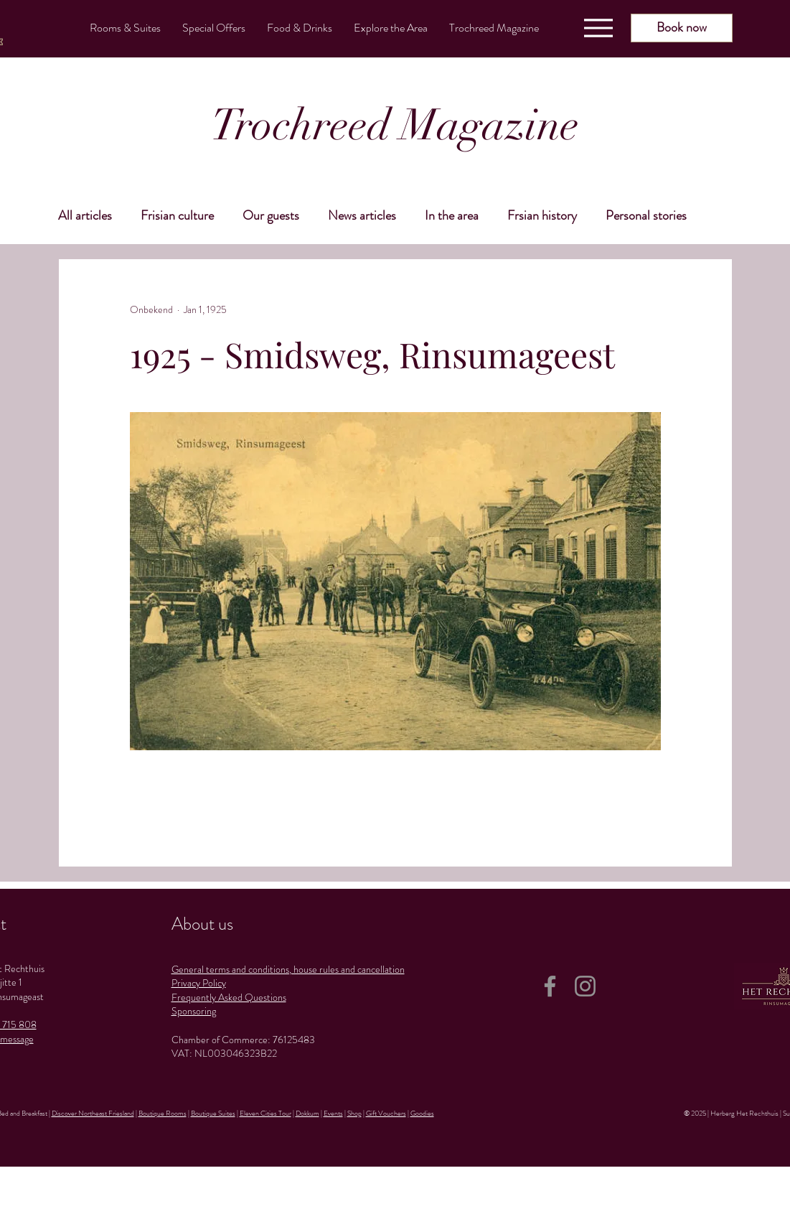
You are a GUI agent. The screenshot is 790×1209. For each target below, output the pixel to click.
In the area (452, 215)
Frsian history (542, 215)
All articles (85, 215)
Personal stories (646, 215)
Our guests (271, 215)
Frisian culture (177, 215)
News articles (362, 215)
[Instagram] (585, 986)
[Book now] (682, 28)
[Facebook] (550, 986)
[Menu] (598, 28)
